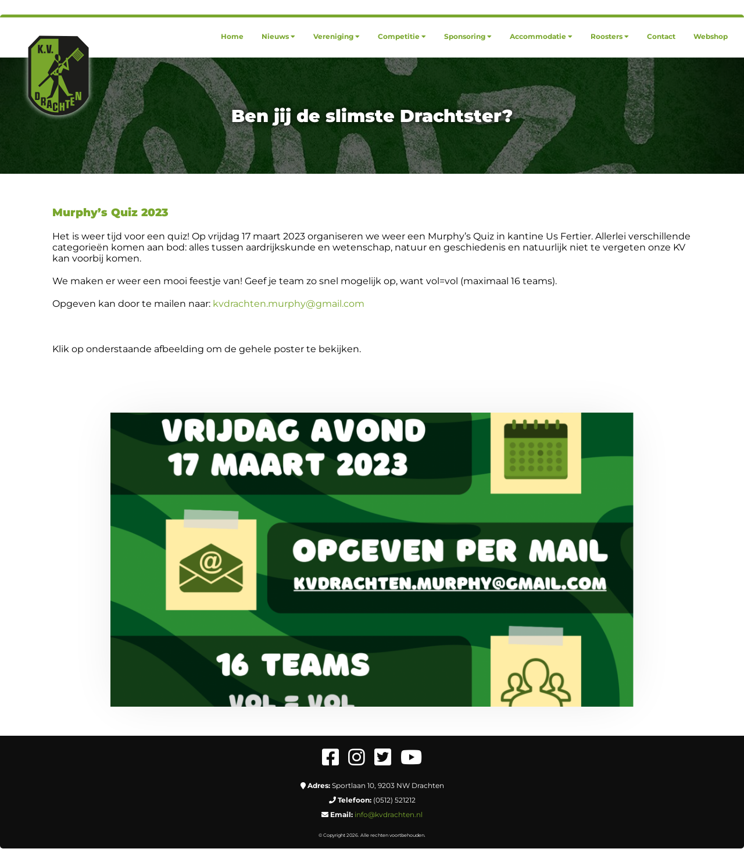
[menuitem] (232, 36)
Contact (661, 36)
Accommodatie (541, 36)
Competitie (402, 36)
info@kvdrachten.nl (389, 814)
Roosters (610, 36)
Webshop (710, 36)
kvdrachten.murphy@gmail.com (288, 303)
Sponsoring (468, 36)
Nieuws (278, 36)
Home (232, 36)
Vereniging (336, 36)
